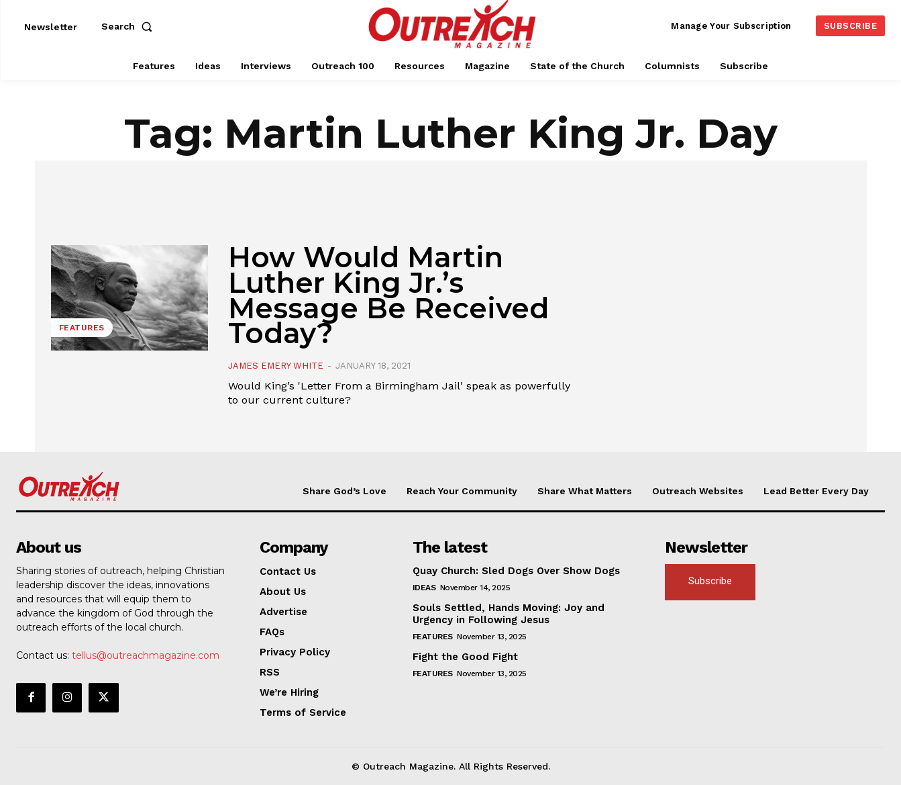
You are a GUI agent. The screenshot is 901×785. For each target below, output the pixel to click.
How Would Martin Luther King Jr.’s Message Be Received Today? (388, 295)
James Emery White (275, 366)
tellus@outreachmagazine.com (145, 655)
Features (82, 327)
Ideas (424, 587)
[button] (129, 26)
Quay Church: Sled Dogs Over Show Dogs (516, 571)
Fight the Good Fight (465, 657)
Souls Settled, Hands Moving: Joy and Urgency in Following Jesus (508, 614)
